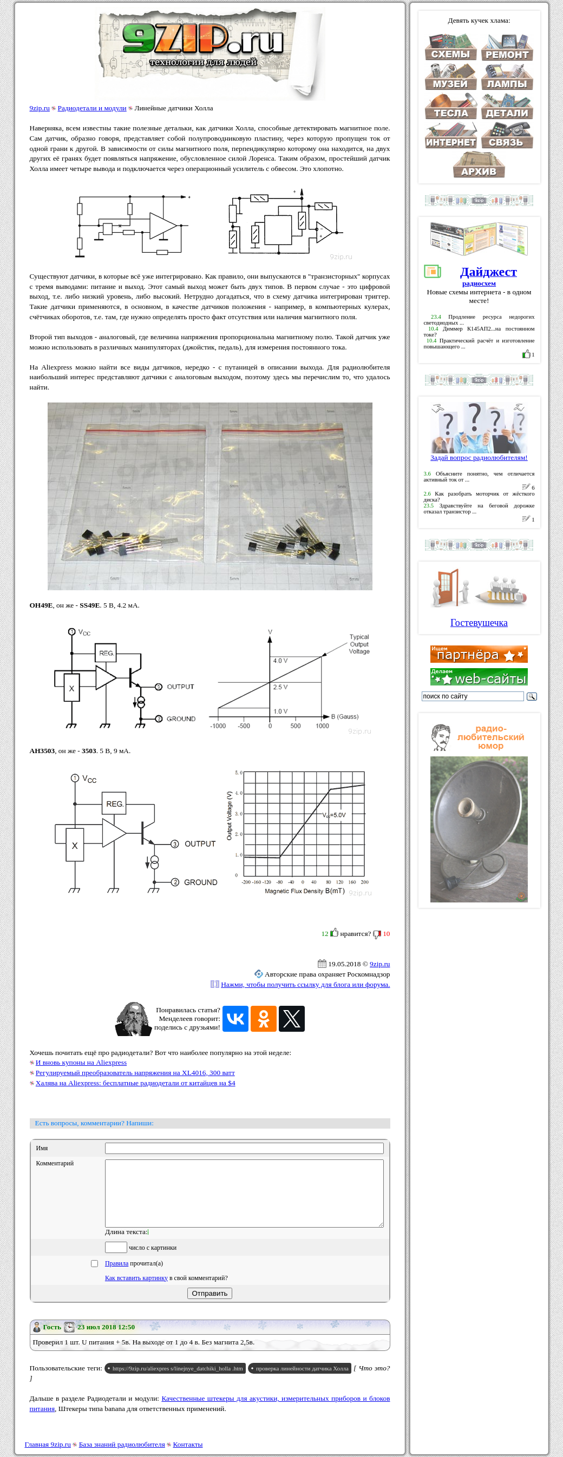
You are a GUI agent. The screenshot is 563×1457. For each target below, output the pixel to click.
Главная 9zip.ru (48, 1444)
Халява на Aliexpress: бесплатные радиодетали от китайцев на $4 (135, 1083)
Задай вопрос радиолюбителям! (479, 454)
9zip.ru (40, 108)
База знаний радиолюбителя (122, 1444)
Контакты (188, 1444)
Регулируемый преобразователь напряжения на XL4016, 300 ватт (135, 1073)
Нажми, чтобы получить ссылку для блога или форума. (305, 984)
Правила (116, 1276)
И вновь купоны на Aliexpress (81, 1062)
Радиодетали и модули (92, 108)
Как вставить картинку (136, 1291)
